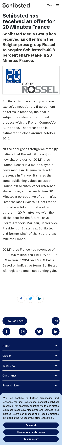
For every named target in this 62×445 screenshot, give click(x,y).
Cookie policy (31, 439)
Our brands (9, 375)
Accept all (31, 425)
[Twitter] (30, 299)
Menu (53, 5)
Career (6, 355)
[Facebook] (21, 299)
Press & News (11, 385)
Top (55, 321)
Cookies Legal (14, 321)
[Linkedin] (40, 299)
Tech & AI (8, 365)
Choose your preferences (31, 432)
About (6, 345)
